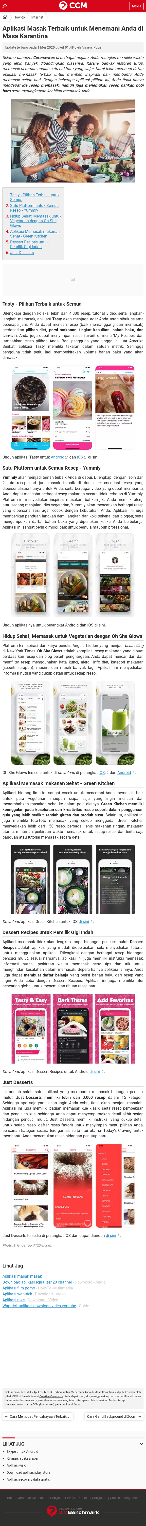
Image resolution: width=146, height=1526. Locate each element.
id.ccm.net (46, 1404)
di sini (84, 921)
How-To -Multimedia (55, 1288)
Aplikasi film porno (18, 1288)
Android (57, 457)
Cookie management (125, 1498)
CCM (35, 1404)
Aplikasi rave (13, 1300)
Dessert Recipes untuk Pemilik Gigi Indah (29, 244)
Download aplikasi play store (28, 1472)
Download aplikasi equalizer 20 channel (37, 1282)
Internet (37, 17)
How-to (19, 17)
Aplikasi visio (16, 1465)
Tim (9, 1498)
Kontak (83, 1498)
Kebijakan (99, 1498)
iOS (80, 457)
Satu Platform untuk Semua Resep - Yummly (34, 208)
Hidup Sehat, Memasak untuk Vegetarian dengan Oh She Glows (35, 221)
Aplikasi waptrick (17, 1294)
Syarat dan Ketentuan (31, 1498)
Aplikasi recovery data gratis (28, 1479)
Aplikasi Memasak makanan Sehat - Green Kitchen (35, 234)
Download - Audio (90, 1282)
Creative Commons (51, 1396)
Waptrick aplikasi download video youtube (39, 1306)
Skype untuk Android (22, 1451)
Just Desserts (22, 252)
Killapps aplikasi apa (22, 1458)
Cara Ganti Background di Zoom (111, 1416)
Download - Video (50, 1294)
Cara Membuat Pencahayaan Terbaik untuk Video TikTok (38, 1417)
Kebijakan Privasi (62, 1498)
